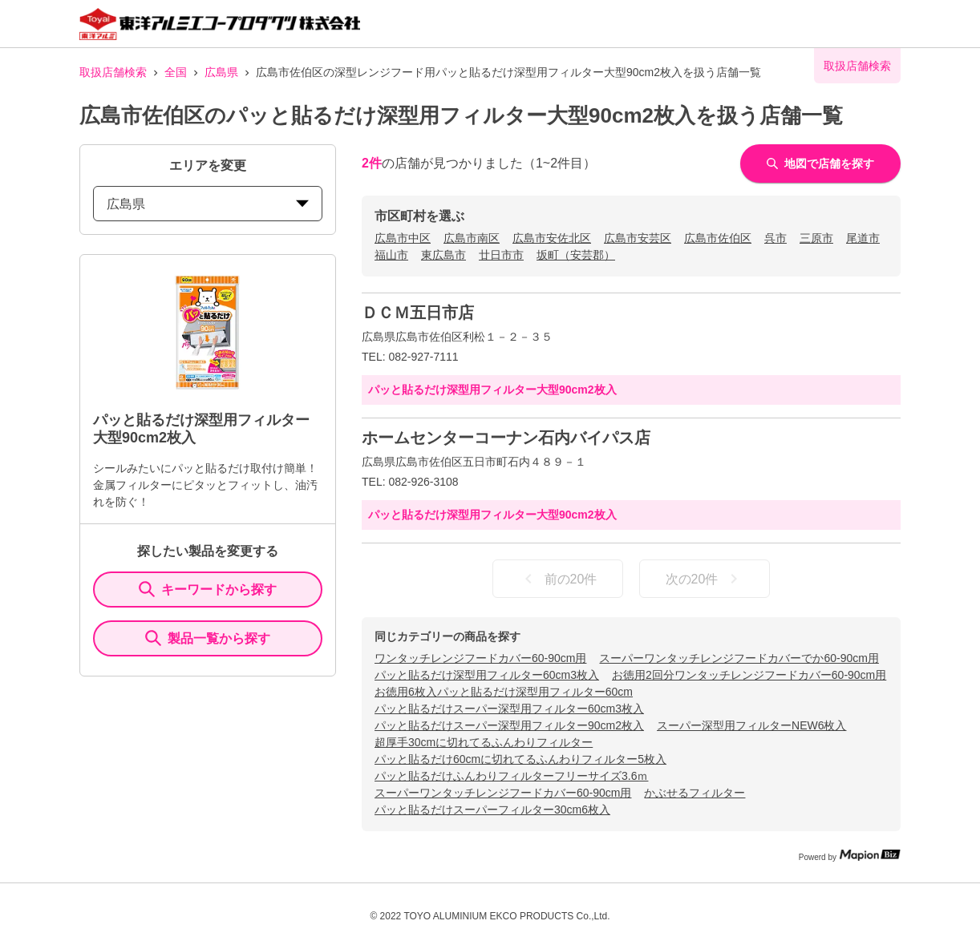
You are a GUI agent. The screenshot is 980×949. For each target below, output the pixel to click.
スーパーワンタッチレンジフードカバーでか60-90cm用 (738, 658)
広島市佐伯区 (717, 238)
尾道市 (863, 238)
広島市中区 (403, 238)
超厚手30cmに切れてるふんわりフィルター (484, 742)
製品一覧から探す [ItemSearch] (207, 638)
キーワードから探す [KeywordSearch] (208, 589)
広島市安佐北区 (551, 238)
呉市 (775, 238)
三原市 (816, 238)
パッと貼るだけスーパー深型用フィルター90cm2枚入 (509, 725)
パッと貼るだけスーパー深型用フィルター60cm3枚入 (509, 708)
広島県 (221, 72)
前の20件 (558, 578)
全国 (175, 72)
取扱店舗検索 (113, 72)
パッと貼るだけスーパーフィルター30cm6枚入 (492, 809)
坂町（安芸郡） (576, 254)
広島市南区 (471, 238)
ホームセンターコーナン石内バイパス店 (506, 437)
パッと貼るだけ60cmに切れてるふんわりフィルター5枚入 (520, 759)
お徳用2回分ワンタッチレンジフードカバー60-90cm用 (749, 674)
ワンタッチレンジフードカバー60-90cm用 (480, 658)
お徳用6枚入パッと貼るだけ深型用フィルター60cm (504, 691)
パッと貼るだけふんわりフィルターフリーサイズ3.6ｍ (511, 775)
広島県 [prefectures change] (208, 204)
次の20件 (705, 578)
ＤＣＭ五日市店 (418, 312)
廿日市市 (501, 254)
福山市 (391, 254)
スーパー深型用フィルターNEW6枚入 (751, 725)
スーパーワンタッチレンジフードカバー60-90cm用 (503, 792)
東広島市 (443, 254)
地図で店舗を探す (820, 163)
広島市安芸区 (637, 238)
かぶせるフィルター (694, 792)
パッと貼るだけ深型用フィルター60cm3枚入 (487, 674)
